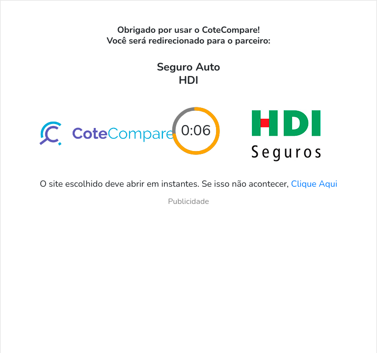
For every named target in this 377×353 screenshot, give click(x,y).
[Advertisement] (188, 276)
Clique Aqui (314, 184)
